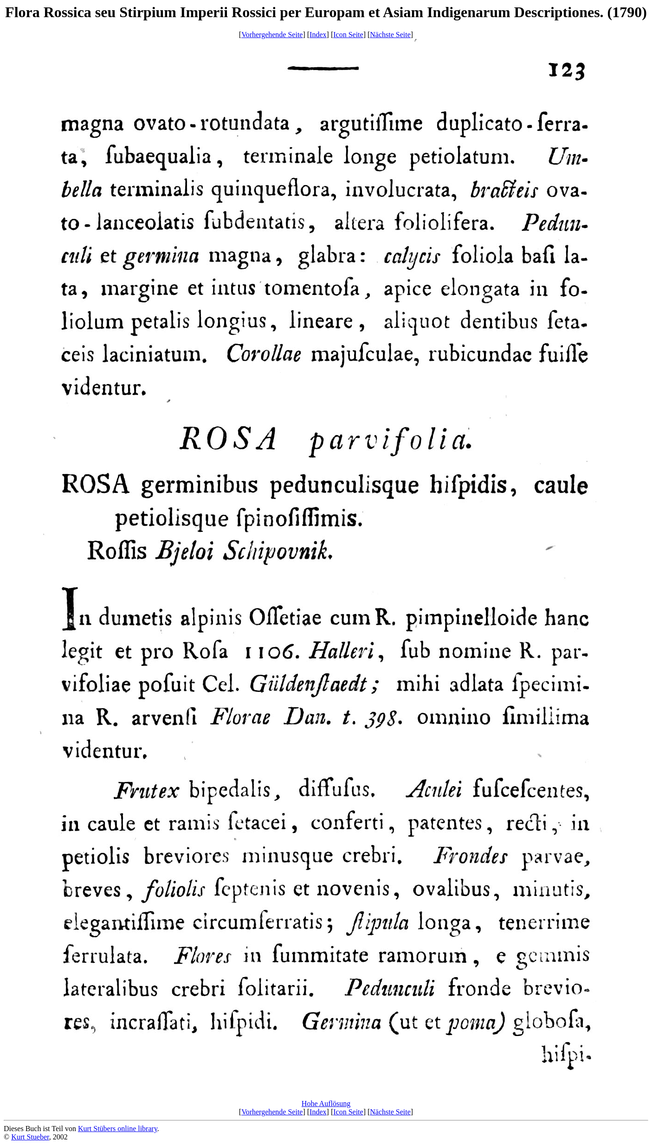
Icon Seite (348, 34)
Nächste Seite (390, 34)
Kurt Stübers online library (117, 1128)
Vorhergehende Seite (272, 34)
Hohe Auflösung (326, 1103)
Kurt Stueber (30, 1137)
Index (318, 34)
